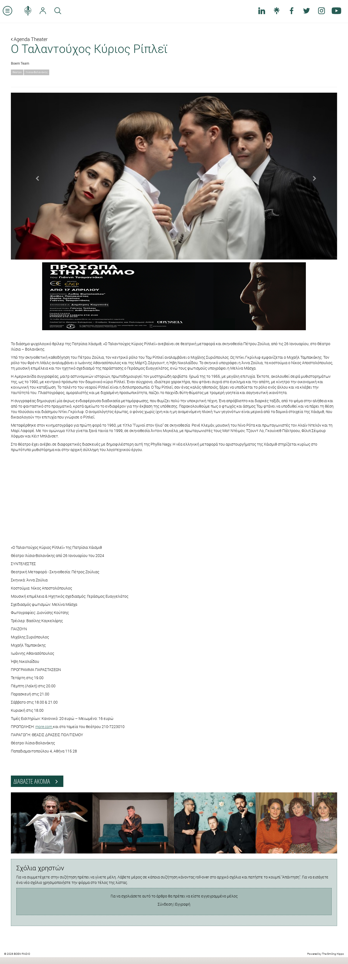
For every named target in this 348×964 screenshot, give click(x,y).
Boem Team (20, 63)
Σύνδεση (165, 904)
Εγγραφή (182, 904)
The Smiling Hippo (333, 954)
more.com (44, 726)
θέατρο (17, 72)
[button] (35, 176)
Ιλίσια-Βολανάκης (37, 72)
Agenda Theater (29, 39)
